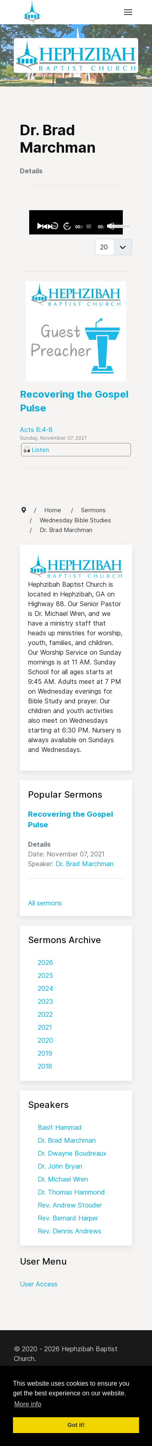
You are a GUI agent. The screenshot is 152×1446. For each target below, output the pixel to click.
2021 (45, 1027)
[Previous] (44, 226)
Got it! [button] (75, 1425)
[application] (76, 222)
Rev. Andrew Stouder (70, 1205)
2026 (45, 962)
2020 (45, 1040)
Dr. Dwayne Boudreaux (72, 1153)
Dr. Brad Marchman (84, 864)
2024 (45, 988)
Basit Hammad (60, 1127)
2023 (45, 1001)
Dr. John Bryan (60, 1166)
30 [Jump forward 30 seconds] (67, 226)
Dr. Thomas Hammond (71, 1192)
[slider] (89, 226)
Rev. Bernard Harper (68, 1218)
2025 (45, 975)
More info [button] (27, 1404)
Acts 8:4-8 (36, 430)
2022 (45, 1014)
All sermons (45, 903)
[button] (128, 12)
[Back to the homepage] (32, 12)
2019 (45, 1053)
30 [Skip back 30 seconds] (54, 226)
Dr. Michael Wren (63, 1179)
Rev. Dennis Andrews (69, 1231)
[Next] (49, 226)
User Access (39, 1284)
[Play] (39, 226)
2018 (45, 1066)
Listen (40, 449)
